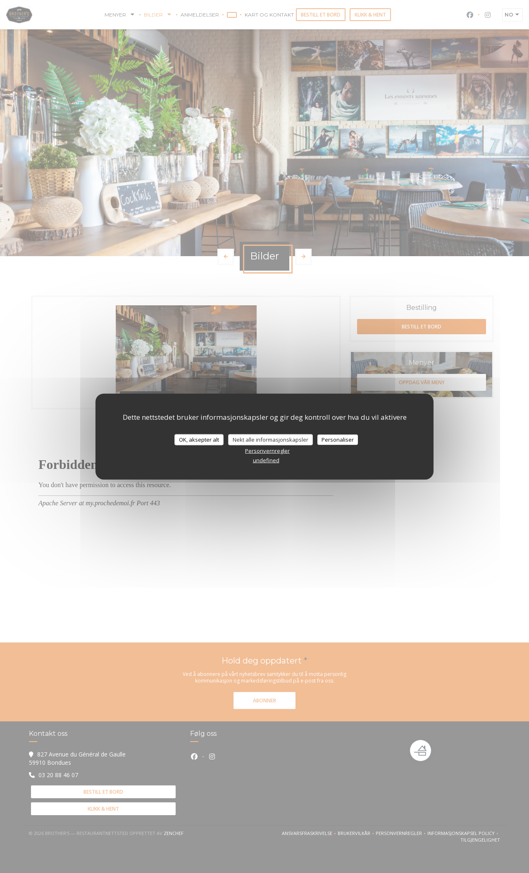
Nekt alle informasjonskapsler (270, 439)
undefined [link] (266, 460)
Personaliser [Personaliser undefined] (338, 439)
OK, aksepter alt (199, 439)
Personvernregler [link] (267, 450)
